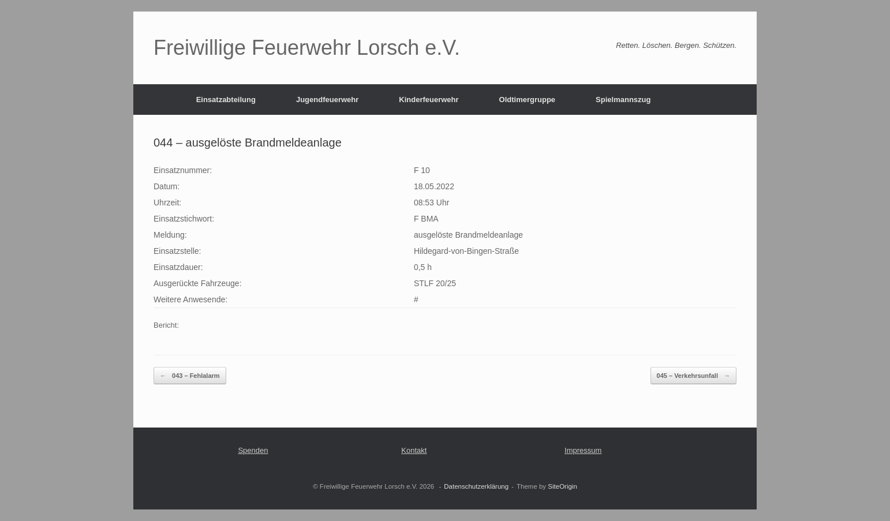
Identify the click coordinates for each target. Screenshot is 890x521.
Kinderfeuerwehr (428, 99)
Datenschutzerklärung (476, 486)
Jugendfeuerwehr (327, 99)
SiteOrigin (562, 486)
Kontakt (414, 450)
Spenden (253, 450)
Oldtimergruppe (527, 99)
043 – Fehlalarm (190, 376)
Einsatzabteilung (226, 99)
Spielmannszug (623, 99)
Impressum (582, 450)
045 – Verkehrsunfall (693, 376)
